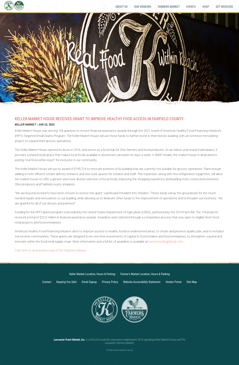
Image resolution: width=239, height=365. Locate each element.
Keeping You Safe (66, 282)
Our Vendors (142, 6)
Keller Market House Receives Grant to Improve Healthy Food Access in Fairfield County (99, 118)
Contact (46, 282)
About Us (121, 6)
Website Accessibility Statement (141, 282)
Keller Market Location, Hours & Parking (92, 274)
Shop (205, 6)
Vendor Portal (174, 282)
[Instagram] (116, 330)
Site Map (192, 282)
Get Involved (224, 6)
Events (191, 6)
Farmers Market (169, 6)
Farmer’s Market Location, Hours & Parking (145, 274)
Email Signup (89, 282)
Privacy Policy (110, 282)
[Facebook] (123, 330)
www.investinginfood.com (166, 241)
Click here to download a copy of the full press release (50, 250)
